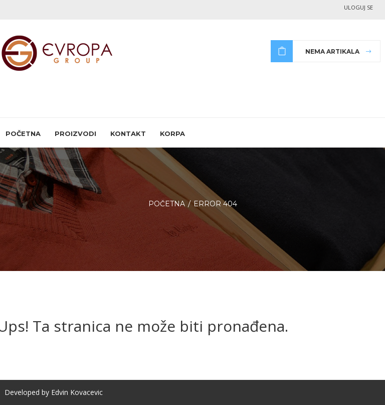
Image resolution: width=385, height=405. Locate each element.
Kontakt (128, 133)
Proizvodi (75, 133)
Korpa (172, 133)
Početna (23, 133)
